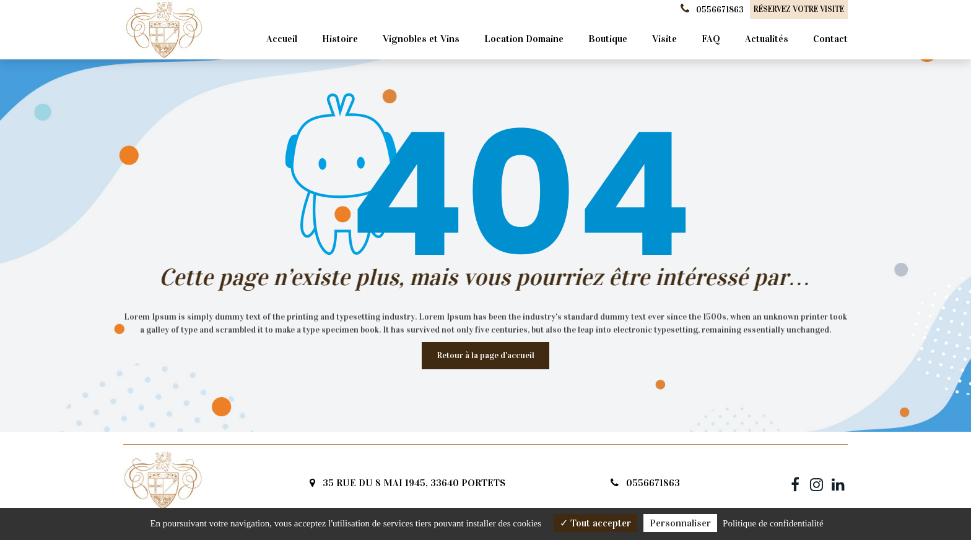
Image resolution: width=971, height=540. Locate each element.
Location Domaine (524, 39)
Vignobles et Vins (421, 39)
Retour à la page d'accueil (485, 355)
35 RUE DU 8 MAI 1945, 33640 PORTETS (407, 483)
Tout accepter (595, 523)
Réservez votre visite (799, 9)
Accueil (281, 39)
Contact (830, 39)
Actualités (766, 39)
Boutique (607, 39)
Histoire (340, 39)
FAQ (711, 39)
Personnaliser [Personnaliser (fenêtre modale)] (680, 523)
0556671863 (645, 483)
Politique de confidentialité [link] (773, 523)
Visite (664, 39)
